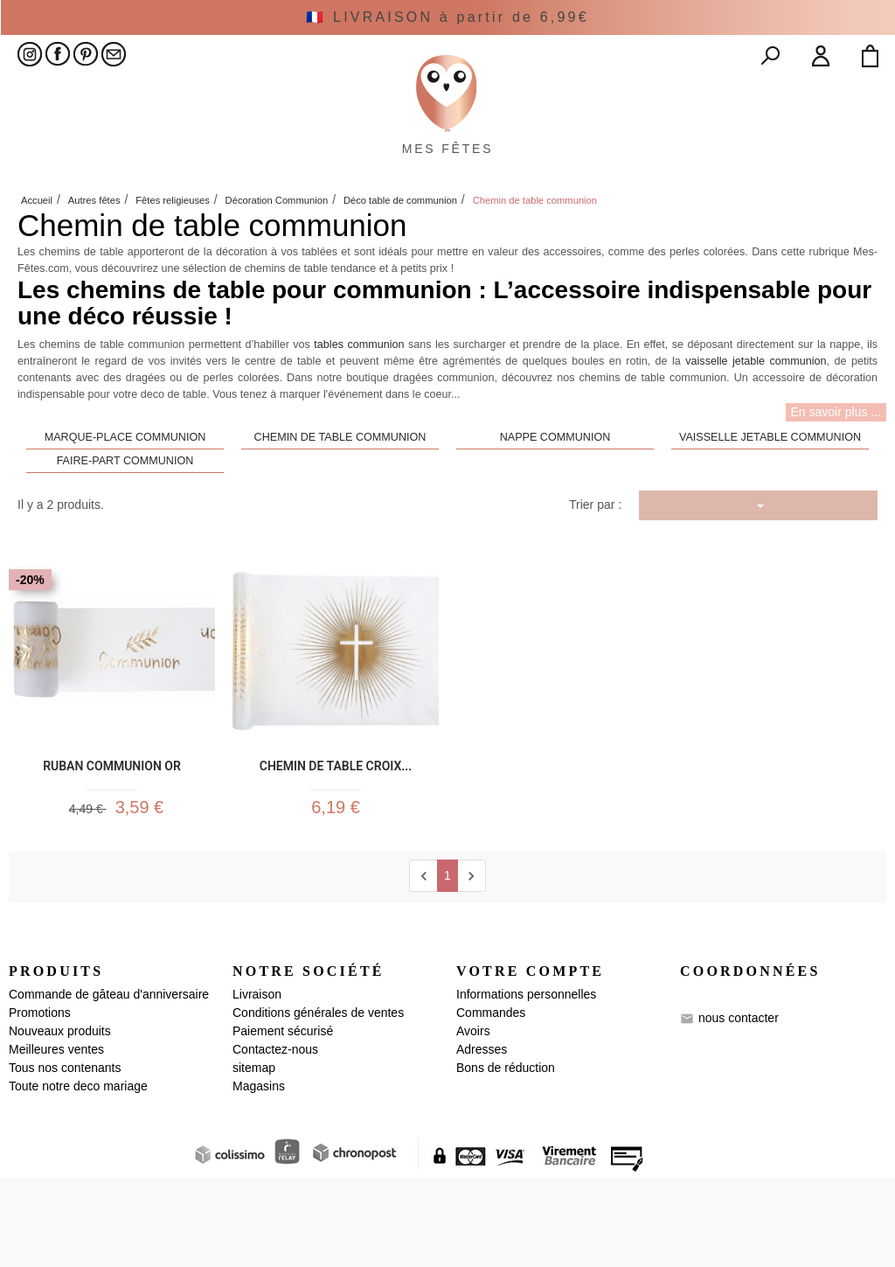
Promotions (40, 1101)
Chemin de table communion (340, 518)
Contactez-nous (275, 1138)
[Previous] (423, 964)
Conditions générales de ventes (318, 1101)
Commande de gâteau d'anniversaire (109, 1082)
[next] (471, 964)
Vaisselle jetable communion (770, 518)
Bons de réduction (505, 1156)
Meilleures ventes (56, 1138)
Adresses (481, 1138)
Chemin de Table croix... (336, 845)
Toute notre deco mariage (78, 1174)
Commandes (490, 1101)
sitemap (253, 1156)
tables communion (359, 425)
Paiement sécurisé (282, 1119)
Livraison (256, 1082)
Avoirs (473, 1119)
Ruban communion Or (112, 845)
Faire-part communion (125, 541)
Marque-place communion (125, 518)
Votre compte (530, 1060)
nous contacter (738, 1106)
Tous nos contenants (65, 1156)
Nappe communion (555, 518)
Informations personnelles (526, 1082)
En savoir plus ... (836, 491)
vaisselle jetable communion (755, 441)
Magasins (258, 1174)
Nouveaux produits (60, 1119)
